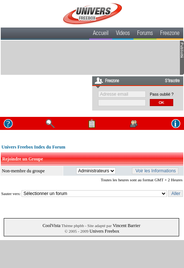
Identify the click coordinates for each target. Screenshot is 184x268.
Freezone (170, 34)
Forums (145, 34)
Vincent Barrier (126, 225)
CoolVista (52, 225)
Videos (123, 34)
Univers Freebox (104, 231)
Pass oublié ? (162, 94)
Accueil (101, 34)
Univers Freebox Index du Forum (33, 147)
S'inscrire (172, 81)
